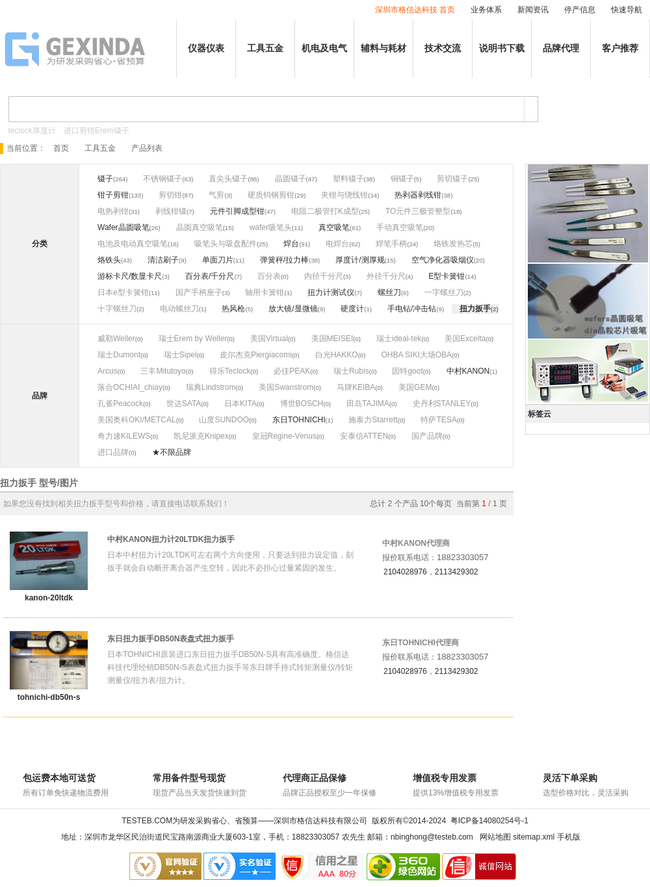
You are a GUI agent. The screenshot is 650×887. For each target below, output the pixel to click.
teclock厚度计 (32, 130)
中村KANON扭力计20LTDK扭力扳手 (171, 539)
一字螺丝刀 (443, 292)
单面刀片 (217, 259)
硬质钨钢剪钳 (271, 194)
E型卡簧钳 (446, 276)
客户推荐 (620, 48)
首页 (61, 148)
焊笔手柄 (391, 243)
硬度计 (352, 308)
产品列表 (146, 148)
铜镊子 (402, 178)
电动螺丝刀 (179, 308)
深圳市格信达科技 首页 (415, 9)
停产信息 (579, 9)
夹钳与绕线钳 (344, 194)
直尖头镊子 (228, 178)
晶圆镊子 (290, 178)
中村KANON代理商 (416, 543)
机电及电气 (324, 48)
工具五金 (265, 48)
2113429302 (456, 571)
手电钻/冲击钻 (411, 308)
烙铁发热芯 (453, 243)
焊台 (291, 243)
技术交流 (442, 48)
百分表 (269, 276)
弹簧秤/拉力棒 (284, 259)
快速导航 (626, 9)
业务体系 (486, 9)
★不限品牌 (171, 452)
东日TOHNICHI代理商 (420, 642)
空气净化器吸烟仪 (442, 259)
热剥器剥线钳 (418, 194)
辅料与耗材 (383, 48)
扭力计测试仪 (330, 292)
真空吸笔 (334, 227)
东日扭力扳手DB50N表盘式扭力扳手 (170, 638)
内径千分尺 (323, 276)
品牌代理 (561, 48)
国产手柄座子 (199, 292)
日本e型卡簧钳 (123, 292)
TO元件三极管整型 (417, 211)
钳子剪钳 (113, 194)
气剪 (216, 194)
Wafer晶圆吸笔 (124, 227)
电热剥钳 (113, 211)
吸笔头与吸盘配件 (225, 243)
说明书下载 (502, 48)
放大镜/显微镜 (292, 308)
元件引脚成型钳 (237, 211)
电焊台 (337, 243)
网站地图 (495, 837)
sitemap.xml (533, 837)
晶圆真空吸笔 (199, 227)
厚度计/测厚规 (359, 259)
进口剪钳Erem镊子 (96, 130)
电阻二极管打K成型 (325, 211)
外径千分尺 (386, 276)
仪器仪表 (206, 48)
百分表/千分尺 (209, 276)
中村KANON (468, 371)
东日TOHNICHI (299, 419)
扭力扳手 (475, 308)
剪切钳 (170, 194)
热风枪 (233, 308)
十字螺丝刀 (117, 308)
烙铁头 (109, 259)
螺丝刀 (389, 292)
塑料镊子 (348, 178)
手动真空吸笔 (399, 227)
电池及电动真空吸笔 (133, 243)
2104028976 (405, 571)
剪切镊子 (452, 178)
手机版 (568, 837)
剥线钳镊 (171, 211)
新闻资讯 (533, 9)
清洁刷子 (163, 259)
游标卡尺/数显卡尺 (130, 276)
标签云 (539, 413)
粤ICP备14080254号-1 (489, 820)
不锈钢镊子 (162, 178)
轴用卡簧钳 (264, 292)
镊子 (105, 178)
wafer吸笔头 (271, 227)
